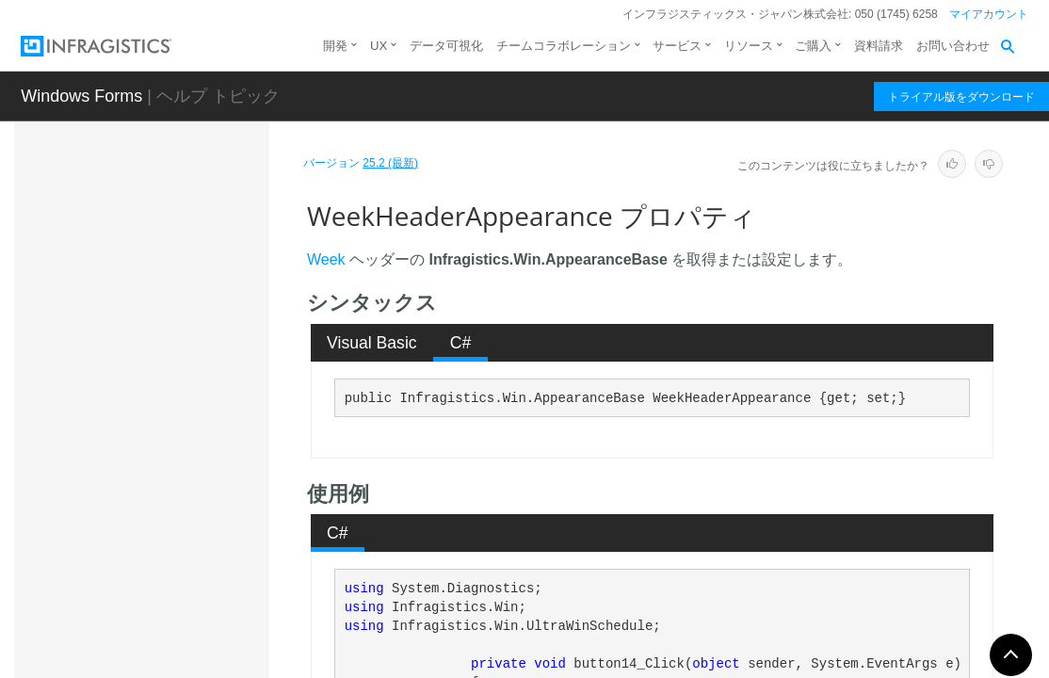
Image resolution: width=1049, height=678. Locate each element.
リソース (748, 46)
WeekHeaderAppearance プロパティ (209, 479)
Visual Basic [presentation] (372, 342)
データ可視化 (446, 46)
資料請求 (878, 46)
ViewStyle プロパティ (203, 366)
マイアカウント (988, 14)
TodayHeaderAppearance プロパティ (208, 263)
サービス (677, 46)
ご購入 (813, 46)
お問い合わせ (953, 46)
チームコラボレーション (563, 46)
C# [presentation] (461, 342)
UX (378, 46)
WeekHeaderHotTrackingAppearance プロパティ (209, 550)
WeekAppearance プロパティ (207, 418)
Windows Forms (81, 96)
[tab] (372, 343)
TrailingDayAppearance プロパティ (207, 314)
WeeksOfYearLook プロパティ (209, 611)
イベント (163, 660)
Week (326, 259)
